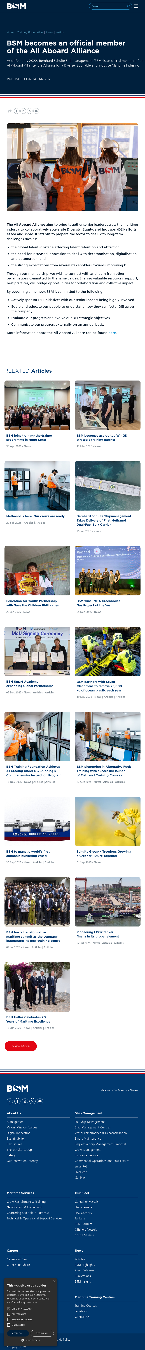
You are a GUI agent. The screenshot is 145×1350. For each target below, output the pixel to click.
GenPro (80, 1177)
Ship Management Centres (93, 1127)
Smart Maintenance (88, 1138)
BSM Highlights (85, 1265)
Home (10, 32)
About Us (14, 1113)
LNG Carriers (83, 1207)
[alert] (30, 1312)
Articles (61, 32)
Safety (11, 1155)
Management (16, 1122)
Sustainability (16, 1138)
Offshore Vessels (86, 1229)
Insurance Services (87, 1155)
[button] (8, 1308)
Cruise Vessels (84, 1235)
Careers (13, 1251)
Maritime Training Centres (95, 1297)
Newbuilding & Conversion (24, 1207)
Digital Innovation (19, 1133)
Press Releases (84, 1270)
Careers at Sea (17, 1259)
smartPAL (81, 1166)
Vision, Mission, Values (22, 1127)
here (112, 333)
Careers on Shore (18, 1265)
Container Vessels (87, 1201)
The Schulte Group (19, 1149)
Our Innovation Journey (22, 1161)
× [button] (54, 1281)
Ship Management (88, 1113)
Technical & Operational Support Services (34, 1218)
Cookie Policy (61, 1339)
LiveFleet (81, 1172)
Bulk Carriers (83, 1224)
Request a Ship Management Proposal (100, 1144)
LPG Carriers (83, 1213)
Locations (81, 1311)
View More (21, 1046)
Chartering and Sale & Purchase (28, 1213)
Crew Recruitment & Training (26, 1201)
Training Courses (86, 1305)
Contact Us (82, 1317)
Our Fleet (82, 1193)
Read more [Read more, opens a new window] (32, 1302)
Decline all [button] (42, 1333)
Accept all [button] (18, 1333)
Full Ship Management (90, 1122)
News (49, 32)
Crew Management (88, 1149)
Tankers (80, 1218)
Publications (83, 1276)
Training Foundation (30, 32)
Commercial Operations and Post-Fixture (102, 1161)
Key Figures (14, 1144)
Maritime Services (20, 1193)
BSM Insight (83, 1281)
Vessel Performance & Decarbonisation (101, 1133)
